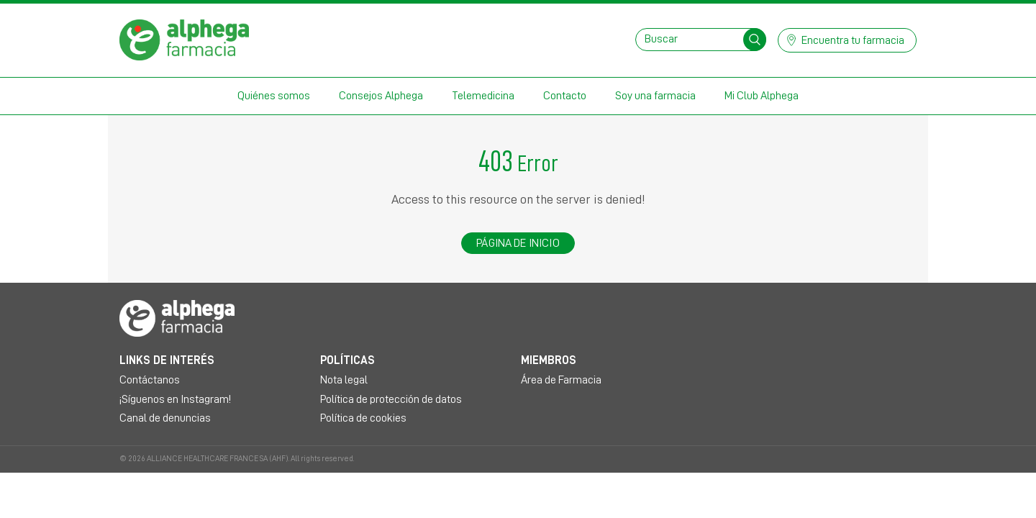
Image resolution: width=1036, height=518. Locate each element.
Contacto (564, 95)
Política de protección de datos (391, 399)
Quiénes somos (273, 95)
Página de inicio (518, 243)
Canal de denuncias (165, 418)
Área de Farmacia (561, 380)
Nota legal (344, 380)
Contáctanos (149, 380)
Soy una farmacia (655, 95)
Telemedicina (483, 95)
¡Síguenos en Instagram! (175, 399)
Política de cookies (363, 418)
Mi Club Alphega (761, 95)
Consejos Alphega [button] (381, 95)
